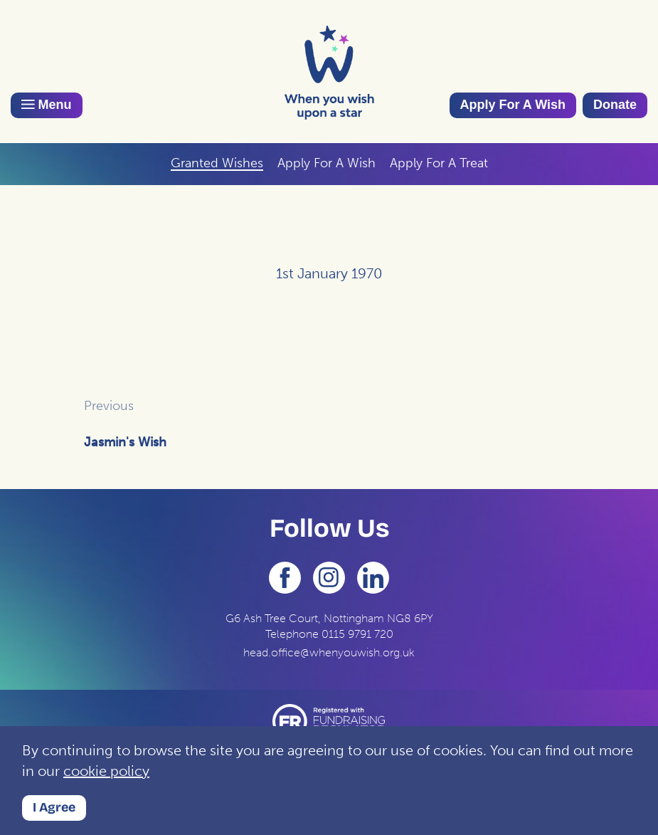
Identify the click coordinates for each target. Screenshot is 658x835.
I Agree (54, 807)
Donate (615, 105)
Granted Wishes (217, 163)
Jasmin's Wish (125, 442)
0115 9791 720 (357, 634)
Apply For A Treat (439, 163)
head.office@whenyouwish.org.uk (329, 652)
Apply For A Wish (513, 105)
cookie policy (106, 770)
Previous (109, 406)
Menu (46, 105)
